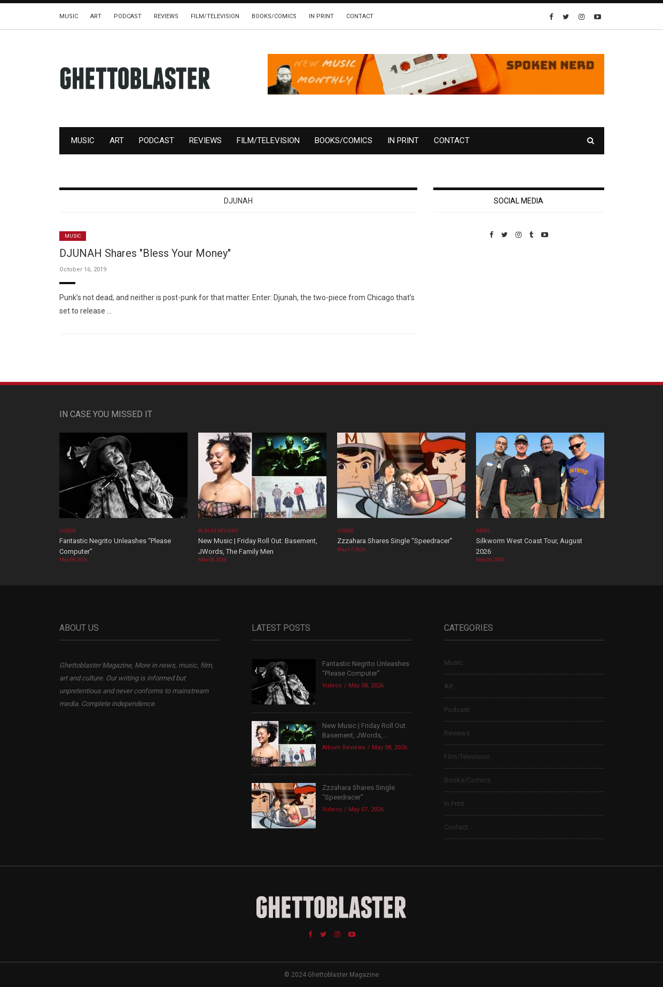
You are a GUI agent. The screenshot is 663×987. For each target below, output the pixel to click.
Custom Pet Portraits (464, 312)
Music (68, 16)
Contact (359, 16)
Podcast (128, 16)
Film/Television (215, 16)
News (483, 531)
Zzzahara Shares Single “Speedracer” (395, 541)
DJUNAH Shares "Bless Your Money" (145, 253)
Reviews (166, 16)
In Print (321, 16)
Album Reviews (218, 531)
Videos (67, 531)
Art (96, 16)
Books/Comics (274, 16)
